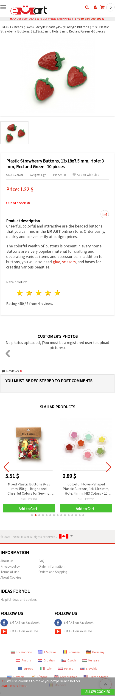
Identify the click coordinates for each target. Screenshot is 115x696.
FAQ (41, 561)
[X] (2, 681)
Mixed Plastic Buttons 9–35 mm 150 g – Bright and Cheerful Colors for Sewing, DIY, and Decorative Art (79, 489)
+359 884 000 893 (89, 18)
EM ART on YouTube (19, 631)
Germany (95, 652)
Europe (26, 668)
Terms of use (9, 572)
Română (71, 652)
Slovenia (16, 677)
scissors (69, 261)
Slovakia (88, 668)
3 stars (39, 293)
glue (56, 261)
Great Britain (65, 676)
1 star (20, 293)
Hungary (91, 660)
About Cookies (10, 577)
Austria (23, 660)
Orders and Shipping (53, 572)
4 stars (48, 293)
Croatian (46, 660)
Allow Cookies (97, 692)
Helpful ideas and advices (18, 599)
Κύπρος (39, 676)
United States (96, 676)
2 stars (29, 293)
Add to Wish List (86, 174)
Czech (69, 660)
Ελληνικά (47, 652)
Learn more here (13, 685)
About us (6, 561)
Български (21, 652)
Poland (65, 668)
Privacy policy (10, 566)
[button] (32, 515)
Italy (46, 668)
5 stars (57, 293)
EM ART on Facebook (19, 622)
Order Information (52, 566)
